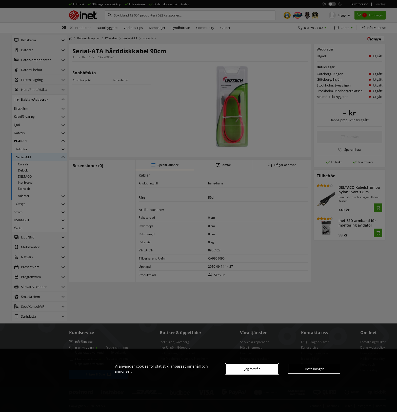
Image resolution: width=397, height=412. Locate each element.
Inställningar (314, 369)
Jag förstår (252, 369)
